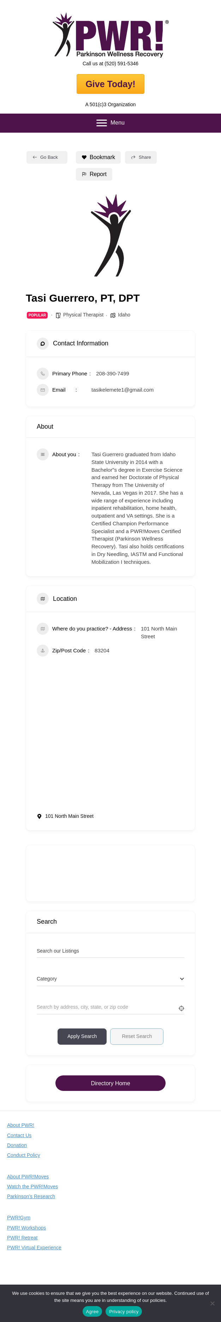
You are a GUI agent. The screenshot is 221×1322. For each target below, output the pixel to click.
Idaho (124, 315)
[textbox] (47, 979)
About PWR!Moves (28, 1176)
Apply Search (82, 1036)
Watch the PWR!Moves (32, 1186)
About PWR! (20, 1125)
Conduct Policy (23, 1155)
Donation (17, 1145)
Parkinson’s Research (31, 1196)
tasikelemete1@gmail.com (122, 390)
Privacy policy (123, 1311)
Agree (92, 1311)
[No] (212, 1303)
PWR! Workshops (26, 1228)
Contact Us (19, 1135)
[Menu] (110, 123)
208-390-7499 (112, 373)
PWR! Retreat (22, 1237)
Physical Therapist (83, 315)
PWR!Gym (18, 1217)
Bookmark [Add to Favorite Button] (98, 157)
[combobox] (110, 979)
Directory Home (110, 1083)
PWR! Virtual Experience (34, 1247)
